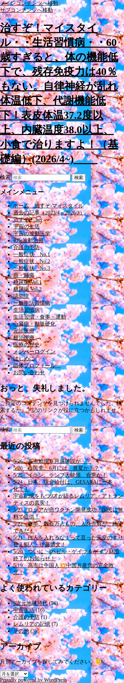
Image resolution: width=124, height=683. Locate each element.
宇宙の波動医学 (31, 233)
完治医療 (23, 331)
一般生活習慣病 (31, 303)
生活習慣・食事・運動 (39, 317)
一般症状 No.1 (31, 254)
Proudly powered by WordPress (33, 680)
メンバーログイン (34, 351)
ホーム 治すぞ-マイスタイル (48, 205)
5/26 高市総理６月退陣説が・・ (52, 461)
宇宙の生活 (26, 226)
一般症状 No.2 (31, 261)
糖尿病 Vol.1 (27, 282)
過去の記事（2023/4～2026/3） (49, 212)
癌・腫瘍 (23, 275)
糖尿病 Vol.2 (27, 289)
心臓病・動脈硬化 (34, 324)
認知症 (21, 296)
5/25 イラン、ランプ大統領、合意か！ (60, 475)
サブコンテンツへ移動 (26, 10)
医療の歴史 (26, 344)
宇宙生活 (23, 610)
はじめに (23, 358)
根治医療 (23, 338)
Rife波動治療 (28, 240)
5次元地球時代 (30, 603)
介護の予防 (26, 247)
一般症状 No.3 (31, 268)
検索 (5, 177)
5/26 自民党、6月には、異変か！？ (56, 468)
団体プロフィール (37, 365)
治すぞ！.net (27, 219)
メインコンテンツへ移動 (29, 3)
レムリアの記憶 (31, 624)
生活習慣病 (26, 310)
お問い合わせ (29, 372)
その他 (21, 631)
